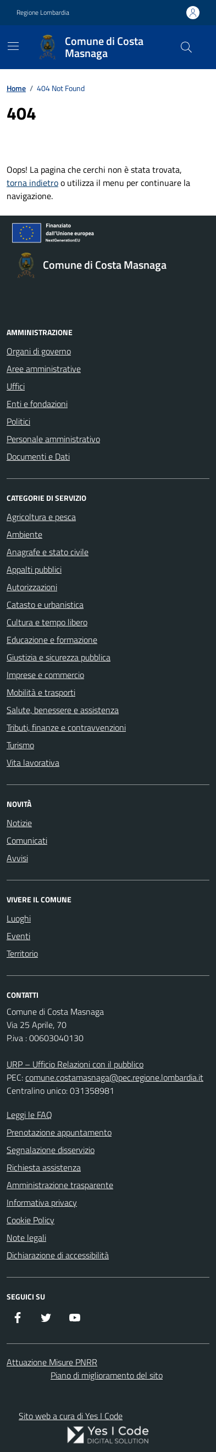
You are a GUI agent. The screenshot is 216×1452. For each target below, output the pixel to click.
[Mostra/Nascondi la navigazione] (13, 46)
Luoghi (19, 918)
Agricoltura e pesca (41, 516)
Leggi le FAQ (29, 1114)
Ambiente (24, 534)
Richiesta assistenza (44, 1167)
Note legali (26, 1237)
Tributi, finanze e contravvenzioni (66, 727)
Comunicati (27, 840)
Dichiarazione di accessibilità (58, 1255)
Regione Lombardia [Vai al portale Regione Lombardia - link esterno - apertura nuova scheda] (42, 13)
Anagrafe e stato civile (47, 551)
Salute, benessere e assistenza (63, 709)
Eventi (18, 935)
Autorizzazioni (32, 587)
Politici (18, 421)
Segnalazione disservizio (51, 1149)
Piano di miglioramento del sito (107, 1375)
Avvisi (17, 858)
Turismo (20, 745)
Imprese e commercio (45, 674)
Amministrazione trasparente (60, 1184)
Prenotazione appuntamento (59, 1132)
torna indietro (32, 182)
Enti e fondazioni (37, 403)
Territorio (22, 953)
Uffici (16, 386)
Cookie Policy (30, 1220)
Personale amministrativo (53, 438)
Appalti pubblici (34, 569)
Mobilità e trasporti (41, 692)
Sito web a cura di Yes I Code (71, 1415)
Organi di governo (39, 351)
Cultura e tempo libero (47, 622)
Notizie (19, 822)
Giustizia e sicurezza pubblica (58, 657)
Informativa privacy (42, 1202)
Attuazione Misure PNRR (52, 1362)
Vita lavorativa (33, 762)
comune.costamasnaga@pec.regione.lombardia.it (114, 1077)
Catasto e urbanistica (45, 604)
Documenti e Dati (38, 456)
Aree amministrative (44, 368)
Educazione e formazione (52, 639)
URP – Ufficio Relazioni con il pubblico (75, 1064)
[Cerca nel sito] (186, 47)
